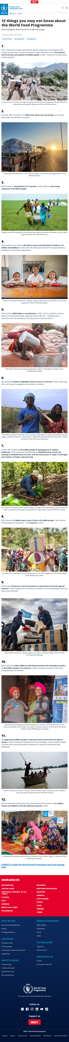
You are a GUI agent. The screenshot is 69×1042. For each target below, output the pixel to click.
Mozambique (7, 911)
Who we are (8, 920)
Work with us (45, 956)
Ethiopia (5, 897)
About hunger (10, 960)
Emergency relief (7, 943)
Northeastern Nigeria (47, 888)
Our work (7, 938)
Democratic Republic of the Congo (13, 893)
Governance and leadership (10, 925)
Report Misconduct (60, 1036)
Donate (34, 2)
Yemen (39, 912)
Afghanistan (7, 885)
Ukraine (40, 909)
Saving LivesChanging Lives (15, 8)
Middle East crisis (9, 907)
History (3, 929)
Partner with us (42, 950)
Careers (39, 961)
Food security (7, 39)
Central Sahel (7, 888)
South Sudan (42, 899)
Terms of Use (22, 1036)
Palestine (41, 892)
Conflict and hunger (8, 968)
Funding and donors (8, 932)
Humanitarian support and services (13, 950)
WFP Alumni (47, 1036)
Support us (40, 946)
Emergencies (31, 39)
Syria (39, 905)
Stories (19, 14)
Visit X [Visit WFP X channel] (22, 1009)
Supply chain (5, 954)
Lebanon (5, 904)
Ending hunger (6, 964)
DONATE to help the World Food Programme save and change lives (33, 866)
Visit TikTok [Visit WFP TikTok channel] (46, 1009)
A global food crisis (7, 972)
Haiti (3, 901)
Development (19, 39)
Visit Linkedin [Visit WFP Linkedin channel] (37, 1009)
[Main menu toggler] (66, 7)
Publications (41, 929)
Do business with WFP (44, 964)
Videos (39, 936)
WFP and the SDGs (7, 975)
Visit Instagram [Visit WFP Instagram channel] (32, 1009)
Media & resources (47, 920)
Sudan (39, 902)
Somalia (40, 895)
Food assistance (6, 946)
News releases (41, 925)
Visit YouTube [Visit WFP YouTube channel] (41, 1009)
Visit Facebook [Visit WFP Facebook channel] (27, 1009)
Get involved (44, 942)
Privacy (12, 1036)
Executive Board (35, 1036)
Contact (4, 1036)
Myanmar (41, 885)
